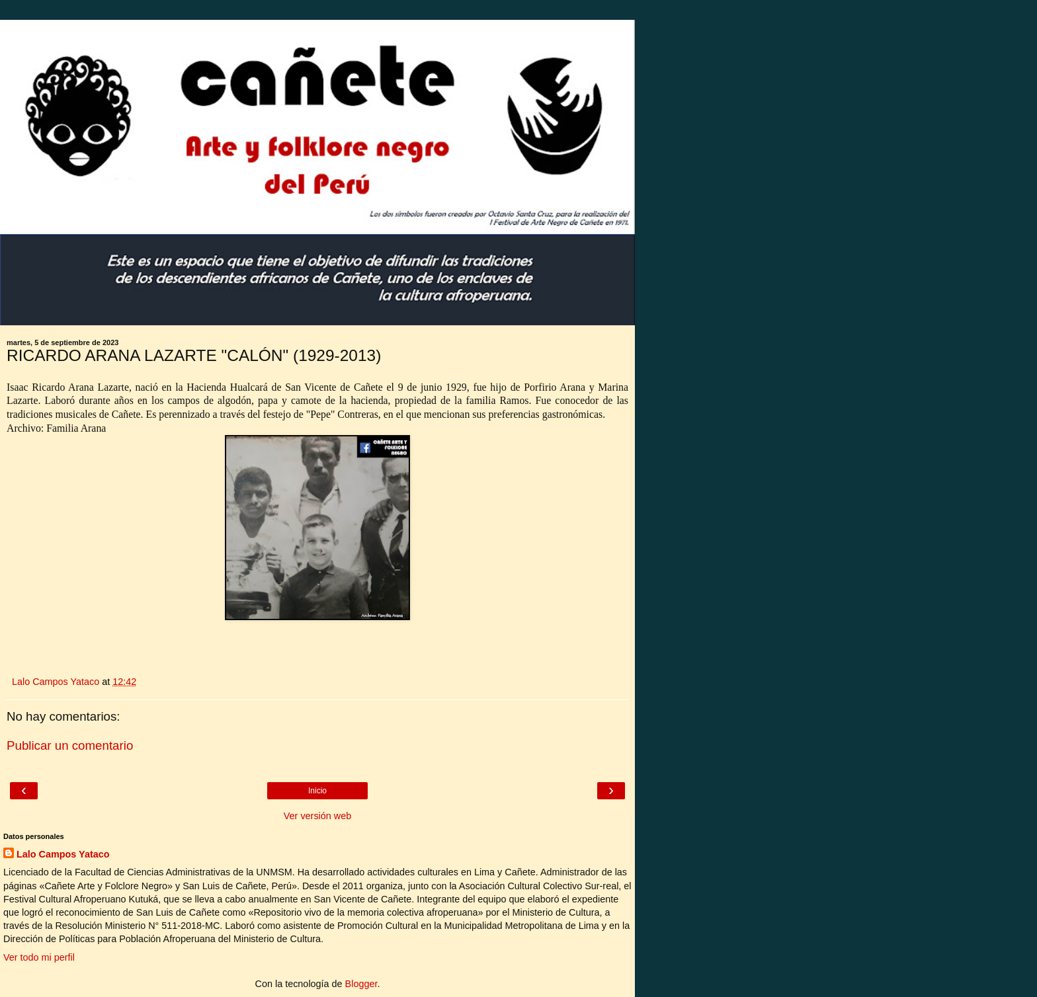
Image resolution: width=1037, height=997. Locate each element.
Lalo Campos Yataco (63, 854)
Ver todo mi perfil (39, 957)
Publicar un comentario (70, 745)
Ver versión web (317, 816)
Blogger (361, 983)
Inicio (317, 790)
